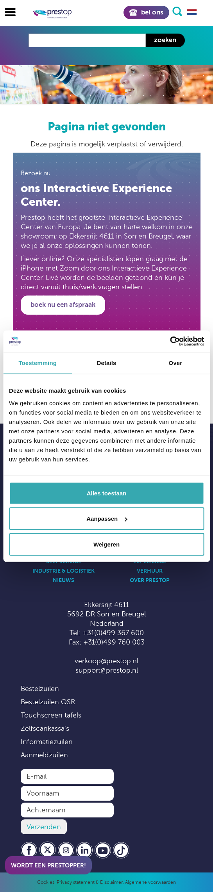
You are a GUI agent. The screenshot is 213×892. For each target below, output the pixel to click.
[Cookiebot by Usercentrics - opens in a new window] (170, 341)
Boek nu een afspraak (62, 304)
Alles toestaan (107, 493)
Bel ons (146, 12)
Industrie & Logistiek (63, 571)
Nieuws (63, 580)
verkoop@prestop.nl (106, 661)
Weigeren (106, 544)
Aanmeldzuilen (44, 755)
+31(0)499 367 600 (113, 633)
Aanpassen (106, 518)
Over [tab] (176, 363)
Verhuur (150, 571)
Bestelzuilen (40, 689)
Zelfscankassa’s (45, 728)
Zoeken (165, 40)
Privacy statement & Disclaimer (90, 882)
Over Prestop (150, 580)
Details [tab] (106, 363)
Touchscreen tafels (51, 715)
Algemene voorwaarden (150, 882)
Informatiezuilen (47, 742)
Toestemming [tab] (37, 363)
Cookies (45, 882)
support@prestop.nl (106, 670)
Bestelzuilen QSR (48, 702)
